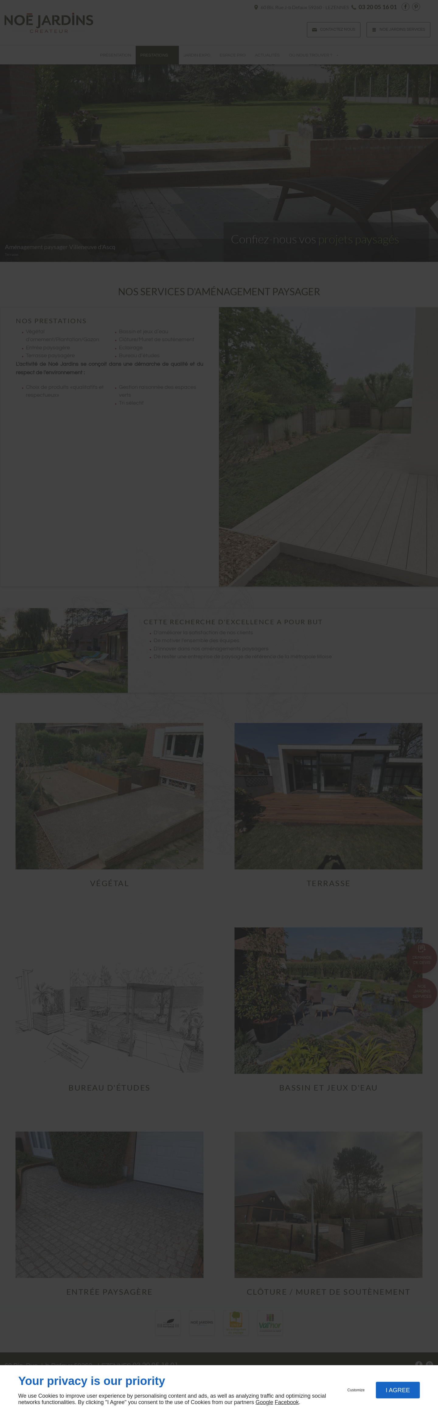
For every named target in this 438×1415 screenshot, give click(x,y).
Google (264, 1402)
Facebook (287, 1402)
